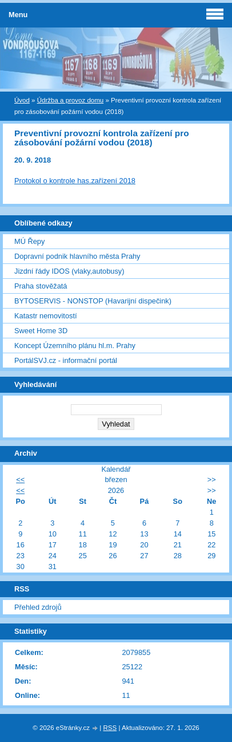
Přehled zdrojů (38, 607)
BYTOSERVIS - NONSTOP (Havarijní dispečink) (92, 301)
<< (20, 479)
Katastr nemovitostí (45, 315)
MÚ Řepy (29, 241)
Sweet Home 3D (40, 330)
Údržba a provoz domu (70, 100)
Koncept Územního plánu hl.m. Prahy (74, 345)
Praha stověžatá (40, 286)
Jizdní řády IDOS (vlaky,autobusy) (69, 271)
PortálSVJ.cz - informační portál (65, 360)
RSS (110, 727)
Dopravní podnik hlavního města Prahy (77, 256)
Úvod (22, 100)
